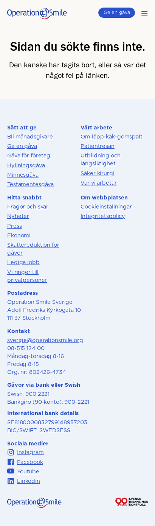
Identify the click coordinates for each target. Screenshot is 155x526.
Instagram (25, 452)
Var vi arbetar (98, 182)
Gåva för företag (28, 155)
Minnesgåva (23, 174)
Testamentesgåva (30, 184)
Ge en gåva (117, 12)
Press (14, 226)
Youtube (23, 471)
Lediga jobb (23, 262)
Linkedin (23, 481)
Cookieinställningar (106, 206)
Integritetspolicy (103, 216)
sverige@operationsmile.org (45, 340)
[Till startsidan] (37, 17)
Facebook (25, 461)
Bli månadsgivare (30, 136)
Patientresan (97, 146)
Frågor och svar (27, 206)
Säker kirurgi (97, 173)
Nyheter (18, 216)
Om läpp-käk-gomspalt (111, 136)
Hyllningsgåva (26, 165)
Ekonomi (19, 235)
